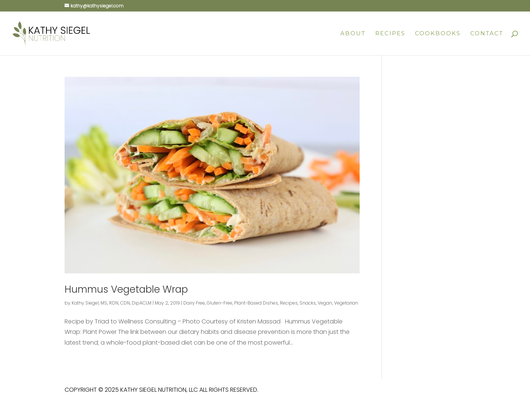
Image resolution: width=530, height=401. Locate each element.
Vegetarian (346, 303)
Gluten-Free (219, 303)
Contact (486, 34)
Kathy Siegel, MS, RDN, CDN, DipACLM (111, 303)
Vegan (325, 303)
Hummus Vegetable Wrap (126, 289)
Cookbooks (438, 34)
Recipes (390, 34)
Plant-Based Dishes (256, 303)
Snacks (308, 303)
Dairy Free (194, 303)
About (353, 34)
